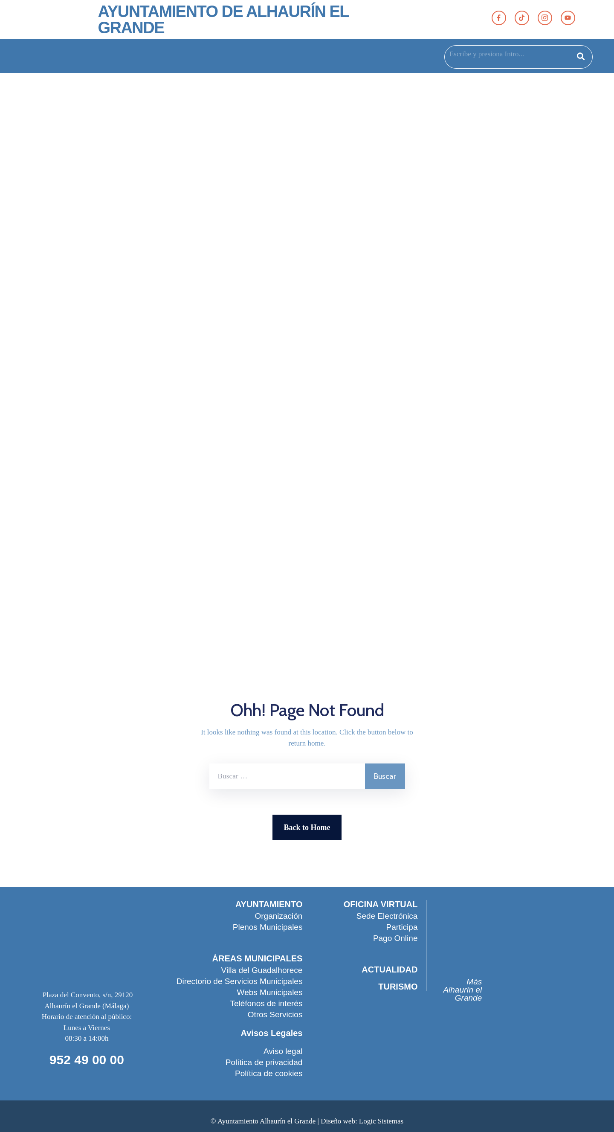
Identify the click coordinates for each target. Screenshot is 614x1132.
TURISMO (397, 986)
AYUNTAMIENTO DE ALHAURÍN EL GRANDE (223, 20)
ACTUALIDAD (389, 969)
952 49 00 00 (86, 1060)
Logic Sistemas (381, 1121)
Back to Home (307, 827)
